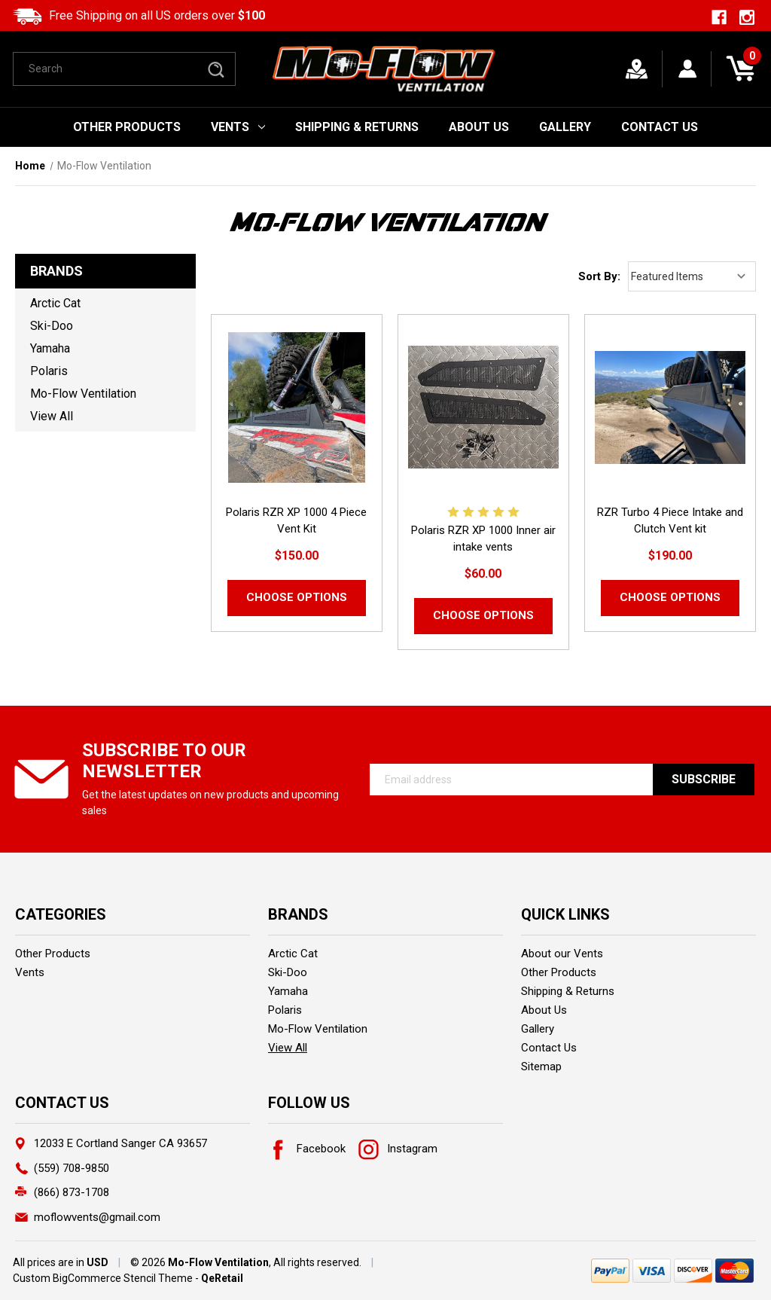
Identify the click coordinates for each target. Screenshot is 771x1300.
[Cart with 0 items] (740, 68)
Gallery (565, 127)
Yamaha (50, 348)
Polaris (49, 371)
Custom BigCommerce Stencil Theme (103, 1278)
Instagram (397, 1148)
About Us (479, 127)
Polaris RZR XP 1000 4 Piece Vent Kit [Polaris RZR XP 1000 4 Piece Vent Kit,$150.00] (296, 520)
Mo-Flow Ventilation (83, 393)
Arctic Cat (55, 303)
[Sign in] (687, 69)
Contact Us (659, 127)
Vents (238, 127)
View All (51, 416)
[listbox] (692, 276)
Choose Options (296, 597)
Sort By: (599, 276)
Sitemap (541, 1066)
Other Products (127, 127)
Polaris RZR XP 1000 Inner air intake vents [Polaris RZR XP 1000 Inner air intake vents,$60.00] (483, 538)
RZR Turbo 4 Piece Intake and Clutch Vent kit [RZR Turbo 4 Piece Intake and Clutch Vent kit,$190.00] (670, 520)
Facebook (307, 1148)
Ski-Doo (51, 326)
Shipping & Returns (357, 127)
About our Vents (562, 953)
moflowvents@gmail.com (97, 1217)
